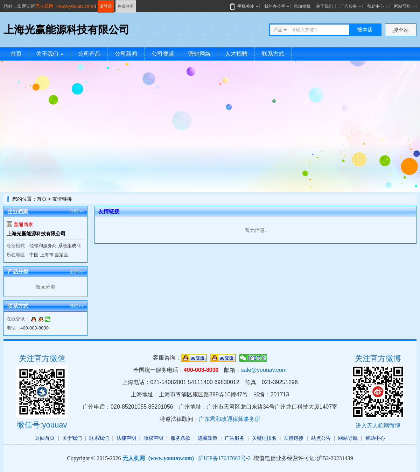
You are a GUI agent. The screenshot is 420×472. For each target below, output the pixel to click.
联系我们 (99, 438)
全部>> (76, 271)
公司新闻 (126, 54)
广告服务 (348, 6)
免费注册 (125, 6)
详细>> (76, 211)
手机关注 (244, 6)
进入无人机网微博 (378, 426)
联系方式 (273, 54)
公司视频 (163, 54)
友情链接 (293, 438)
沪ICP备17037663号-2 (224, 458)
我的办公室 (274, 6)
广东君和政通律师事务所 (229, 419)
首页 (16, 54)
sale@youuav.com (264, 370)
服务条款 (180, 438)
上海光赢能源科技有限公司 (36, 233)
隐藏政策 (207, 438)
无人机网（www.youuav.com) (65, 6)
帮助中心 (375, 6)
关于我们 (324, 6)
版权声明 (153, 438)
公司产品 (89, 54)
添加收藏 (302, 6)
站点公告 (321, 438)
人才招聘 (236, 54)
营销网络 (199, 54)
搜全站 (401, 30)
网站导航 (402, 6)
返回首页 (45, 438)
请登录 (105, 6)
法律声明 (126, 438)
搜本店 (365, 30)
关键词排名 (264, 438)
